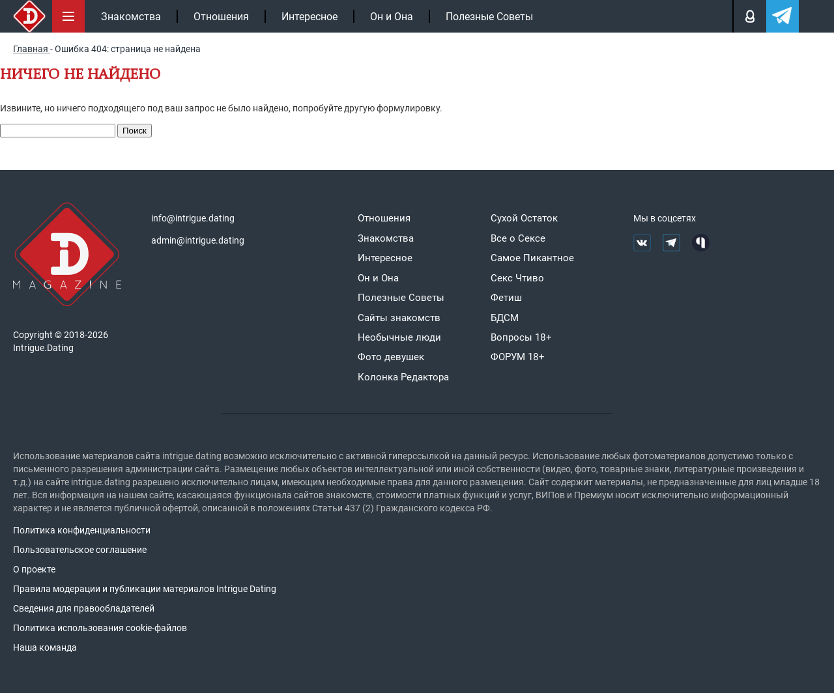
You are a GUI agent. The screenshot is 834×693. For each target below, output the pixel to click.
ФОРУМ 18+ (518, 357)
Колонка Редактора (403, 377)
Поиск (134, 130)
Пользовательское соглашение (80, 549)
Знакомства (131, 16)
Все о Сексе (518, 238)
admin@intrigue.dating (197, 240)
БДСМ (505, 318)
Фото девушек (391, 357)
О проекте (34, 569)
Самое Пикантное (532, 258)
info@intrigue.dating (193, 218)
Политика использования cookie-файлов (100, 628)
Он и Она (391, 16)
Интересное (309, 16)
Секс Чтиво (517, 278)
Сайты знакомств (399, 318)
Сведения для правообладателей (83, 608)
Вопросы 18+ (521, 337)
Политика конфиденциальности (82, 530)
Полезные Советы (489, 16)
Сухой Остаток (524, 218)
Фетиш (506, 298)
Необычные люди (399, 337)
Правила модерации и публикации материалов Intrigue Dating (144, 589)
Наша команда (45, 647)
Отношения (221, 16)
